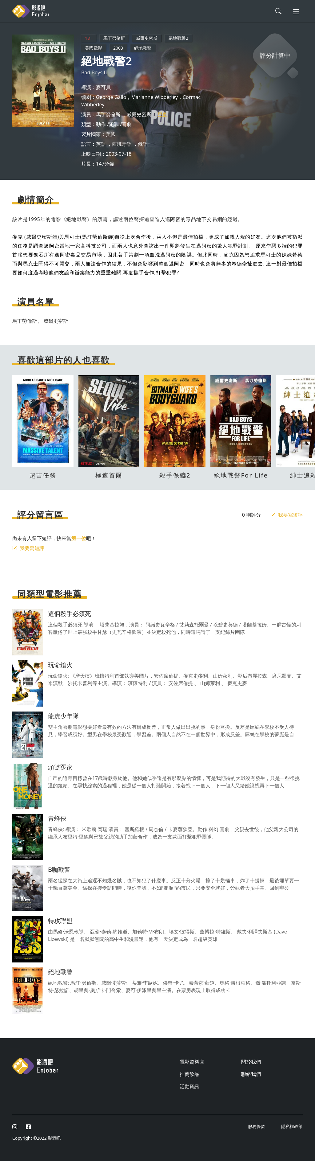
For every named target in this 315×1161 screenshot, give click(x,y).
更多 (162, 114)
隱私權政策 (292, 1126)
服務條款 (257, 1126)
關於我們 (251, 1061)
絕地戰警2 (178, 38)
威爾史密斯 (147, 38)
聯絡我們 (251, 1074)
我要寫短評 (287, 514)
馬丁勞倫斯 (114, 38)
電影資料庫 (192, 1061)
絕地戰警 (142, 48)
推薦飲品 (189, 1074)
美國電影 (93, 48)
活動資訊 (189, 1086)
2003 (118, 48)
